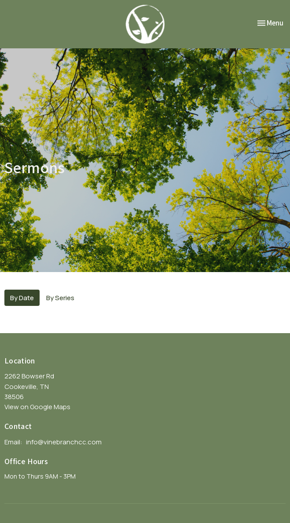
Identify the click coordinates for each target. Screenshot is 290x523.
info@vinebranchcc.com (64, 442)
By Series (60, 297)
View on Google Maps (37, 406)
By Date (22, 297)
